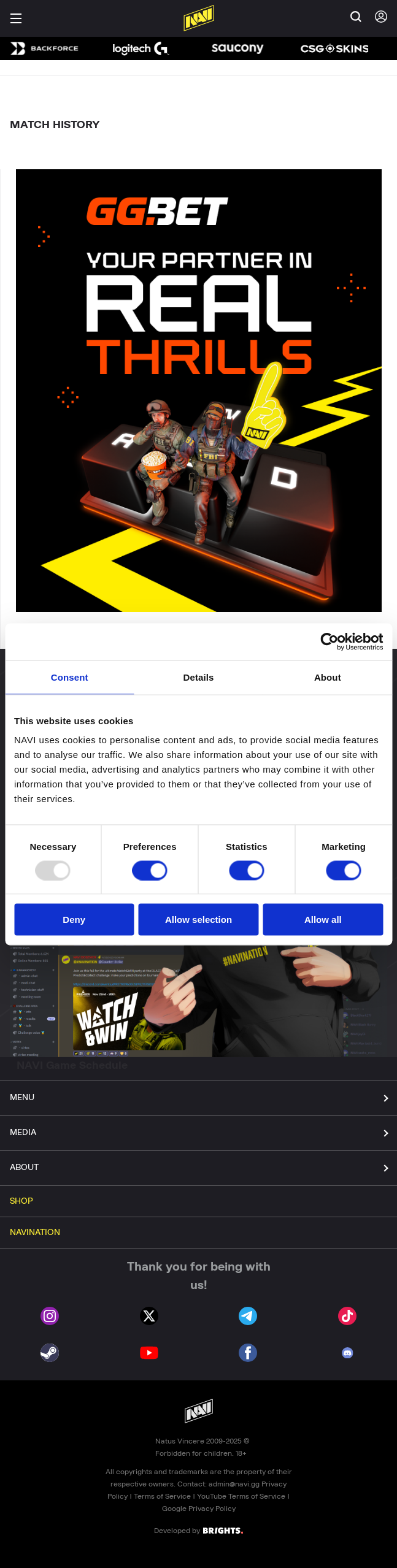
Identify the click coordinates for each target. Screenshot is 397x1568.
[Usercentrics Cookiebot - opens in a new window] (329, 641)
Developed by (198, 1530)
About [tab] (327, 676)
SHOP (21, 1201)
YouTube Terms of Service (241, 1496)
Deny (74, 919)
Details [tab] (198, 676)
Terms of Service (162, 1496)
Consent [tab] (69, 676)
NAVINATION (35, 1232)
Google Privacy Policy (199, 1508)
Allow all (323, 919)
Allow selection (198, 919)
